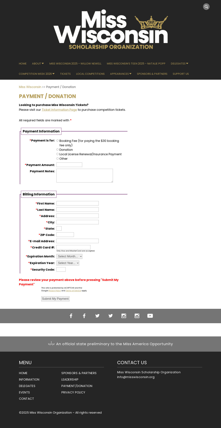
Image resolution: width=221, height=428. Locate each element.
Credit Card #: (42, 247)
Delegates (178, 63)
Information (29, 379)
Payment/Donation (76, 386)
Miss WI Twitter (97, 316)
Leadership (69, 379)
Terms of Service (73, 290)
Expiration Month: (40, 256)
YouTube (150, 316)
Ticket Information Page (59, 110)
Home (23, 63)
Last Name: (45, 210)
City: (50, 222)
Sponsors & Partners (152, 74)
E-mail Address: (41, 241)
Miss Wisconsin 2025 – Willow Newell (75, 63)
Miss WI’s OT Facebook (84, 316)
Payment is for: (42, 140)
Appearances (119, 74)
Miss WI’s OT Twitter (110, 316)
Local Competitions (90, 74)
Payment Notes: (42, 171)
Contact (26, 399)
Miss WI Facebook (71, 316)
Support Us (181, 74)
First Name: (45, 203)
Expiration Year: (41, 263)
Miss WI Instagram (124, 316)
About (36, 63)
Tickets (65, 74)
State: (49, 228)
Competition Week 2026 (35, 74)
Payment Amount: (40, 165)
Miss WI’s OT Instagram (137, 316)
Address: (47, 216)
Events (24, 392)
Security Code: (42, 269)
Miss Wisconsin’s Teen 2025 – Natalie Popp (136, 63)
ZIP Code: (47, 235)
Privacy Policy (55, 290)
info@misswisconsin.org (136, 377)
